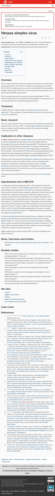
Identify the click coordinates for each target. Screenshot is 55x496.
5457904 (45, 371)
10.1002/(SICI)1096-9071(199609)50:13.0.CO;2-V (40, 431)
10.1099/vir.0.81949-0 (18, 326)
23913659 (17, 451)
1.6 (18, 315)
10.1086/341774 (22, 443)
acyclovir (35, 110)
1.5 (16, 315)
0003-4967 (36, 353)
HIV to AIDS (27, 190)
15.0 (9, 412)
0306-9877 (12, 394)
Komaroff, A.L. (38, 426)
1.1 (10, 315)
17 (12, 269)
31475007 (32, 410)
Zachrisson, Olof (17, 404)
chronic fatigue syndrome (27, 188)
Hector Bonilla (10, 216)
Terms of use (33, 491)
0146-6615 (12, 433)
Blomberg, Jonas (16, 402)
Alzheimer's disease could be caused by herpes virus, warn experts (28, 243)
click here (43, 16)
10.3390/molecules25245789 (16, 379)
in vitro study (7, 124)
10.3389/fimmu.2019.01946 (41, 408)
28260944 (47, 343)
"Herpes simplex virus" (28, 316)
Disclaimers (24, 491)
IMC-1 (35, 144)
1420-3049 (31, 379)
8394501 (22, 394)
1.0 (8, 315)
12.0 (9, 389)
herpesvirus (47, 42)
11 (5, 176)
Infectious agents (19, 459)
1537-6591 (33, 443)
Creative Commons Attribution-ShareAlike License (26, 484)
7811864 (12, 424)
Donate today (30, 20)
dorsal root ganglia (9, 142)
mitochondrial (49, 124)
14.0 (9, 401)
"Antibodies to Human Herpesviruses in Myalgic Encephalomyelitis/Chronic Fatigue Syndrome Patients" (30, 406)
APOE (47, 221)
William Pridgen (7, 140)
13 (15, 205)
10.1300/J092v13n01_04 (15, 400)
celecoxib (26, 147)
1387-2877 (36, 371)
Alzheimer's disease (32, 159)
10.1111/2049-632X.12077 (37, 449)
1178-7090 (28, 343)
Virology (7, 297)
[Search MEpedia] (27, 5)
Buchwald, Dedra (26, 437)
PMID (42, 343)
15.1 (11, 412)
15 (49, 223)
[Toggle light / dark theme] (48, 2)
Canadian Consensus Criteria (12, 213)
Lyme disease (46, 174)
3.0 (8, 328)
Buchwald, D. (11, 426)
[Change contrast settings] (50, 2)
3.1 (10, 328)
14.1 (11, 401)
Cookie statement (6, 494)
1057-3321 (29, 400)
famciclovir (41, 110)
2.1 (10, 319)
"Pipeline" (14, 328)
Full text (22, 256)
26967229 (12, 373)
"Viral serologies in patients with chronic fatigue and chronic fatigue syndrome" (27, 429)
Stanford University (14, 219)
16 (17, 265)
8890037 (22, 433)
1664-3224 (12, 410)
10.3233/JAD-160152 (23, 371)
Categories (4, 459)
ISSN (23, 343)
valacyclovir (4, 112)
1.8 (21, 315)
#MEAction (9, 20)
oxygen (46, 128)
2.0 (8, 319)
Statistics (41, 491)
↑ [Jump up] (7, 330)
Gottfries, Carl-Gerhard (36, 404)
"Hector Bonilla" (16, 412)
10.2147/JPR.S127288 (15, 343)
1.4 (15, 315)
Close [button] (50, 11)
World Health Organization (42, 316)
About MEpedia (15, 491)
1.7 (19, 315)
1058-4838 (28, 388)
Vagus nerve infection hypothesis (14, 299)
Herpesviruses (6, 462)
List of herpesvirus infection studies (15, 302)
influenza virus (32, 124)
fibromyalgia (27, 140)
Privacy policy (5, 491)
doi (11, 326)
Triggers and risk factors (12, 295)
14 (27, 210)
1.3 (13, 315)
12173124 (43, 443)
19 (37, 283)
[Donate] (51, 488)
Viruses (10, 459)
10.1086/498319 (16, 388)
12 (11, 201)
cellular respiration (36, 126)
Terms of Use (15, 486)
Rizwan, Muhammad (27, 402)
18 (16, 274)
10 (20, 170)
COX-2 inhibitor (15, 147)
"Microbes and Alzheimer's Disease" (26, 369)
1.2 (12, 315)
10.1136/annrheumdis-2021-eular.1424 (19, 353)
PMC (33, 343)
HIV (37, 99)
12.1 (11, 389)
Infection (7, 293)
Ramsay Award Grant (33, 219)
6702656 (22, 410)
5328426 (37, 343)
